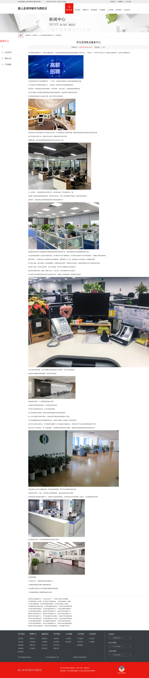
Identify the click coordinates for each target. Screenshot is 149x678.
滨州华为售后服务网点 (51, 626)
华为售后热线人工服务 (61, 604)
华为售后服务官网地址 (65, 618)
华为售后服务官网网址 (34, 611)
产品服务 (102, 7)
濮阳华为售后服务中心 (34, 613)
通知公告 (8, 58)
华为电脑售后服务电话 (49, 621)
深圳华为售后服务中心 (34, 599)
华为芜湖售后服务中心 (47, 35)
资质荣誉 (21, 645)
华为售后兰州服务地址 (49, 601)
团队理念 (56, 648)
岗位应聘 (68, 642)
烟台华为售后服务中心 (64, 613)
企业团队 (44, 642)
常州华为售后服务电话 (64, 621)
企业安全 (92, 638)
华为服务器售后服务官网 (35, 606)
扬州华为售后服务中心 (64, 611)
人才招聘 (68, 638)
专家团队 (21, 648)
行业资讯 (8, 52)
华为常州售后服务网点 (34, 623)
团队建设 (80, 645)
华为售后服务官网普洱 (34, 621)
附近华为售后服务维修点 (65, 623)
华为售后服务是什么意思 (50, 618)
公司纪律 (80, 642)
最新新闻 (8, 46)
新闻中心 (86, 7)
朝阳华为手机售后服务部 (35, 626)
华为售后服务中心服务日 (50, 616)
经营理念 (44, 648)
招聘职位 (44, 638)
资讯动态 (119, 7)
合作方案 (56, 645)
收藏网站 (120, 1)
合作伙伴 (44, 645)
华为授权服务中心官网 (34, 601)
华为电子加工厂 (47, 599)
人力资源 (110, 7)
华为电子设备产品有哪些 (61, 599)
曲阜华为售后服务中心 (49, 613)
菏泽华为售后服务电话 (34, 618)
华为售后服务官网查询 (64, 608)
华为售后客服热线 (33, 604)
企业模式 (32, 648)
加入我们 (56, 642)
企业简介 (21, 638)
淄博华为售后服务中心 (49, 611)
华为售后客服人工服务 (64, 601)
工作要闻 (80, 638)
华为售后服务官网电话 (47, 604)
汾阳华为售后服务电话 (65, 616)
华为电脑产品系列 (64, 626)
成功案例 (94, 7)
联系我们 (112, 1)
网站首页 (69, 7)
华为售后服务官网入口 (49, 608)
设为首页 (128, 1)
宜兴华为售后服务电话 (65, 606)
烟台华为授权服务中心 (49, 623)
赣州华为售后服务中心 (34, 616)
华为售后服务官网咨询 (34, 608)
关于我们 (77, 7)
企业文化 (127, 7)
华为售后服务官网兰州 (51, 606)
